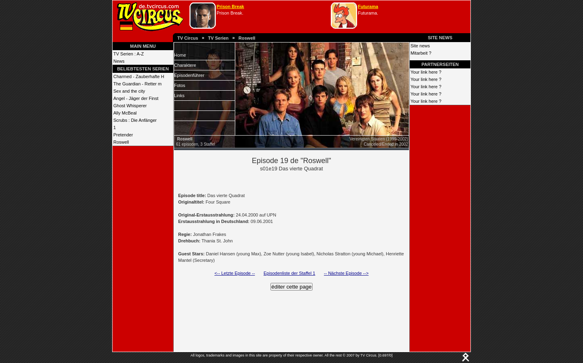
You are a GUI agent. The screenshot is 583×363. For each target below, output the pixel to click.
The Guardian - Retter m (137, 83)
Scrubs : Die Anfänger (135, 120)
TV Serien (218, 38)
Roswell (246, 38)
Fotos (179, 85)
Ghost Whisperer (130, 105)
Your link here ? (426, 72)
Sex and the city (129, 91)
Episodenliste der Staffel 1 (289, 273)
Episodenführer (189, 75)
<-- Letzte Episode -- (235, 273)
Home (180, 55)
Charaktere (185, 65)
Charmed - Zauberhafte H (138, 76)
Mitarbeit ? (421, 53)
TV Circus (187, 38)
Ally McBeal (124, 112)
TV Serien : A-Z (128, 53)
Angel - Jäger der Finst (135, 98)
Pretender (123, 134)
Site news (420, 45)
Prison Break (230, 6)
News (119, 61)
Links (179, 95)
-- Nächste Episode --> (346, 273)
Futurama (368, 6)
